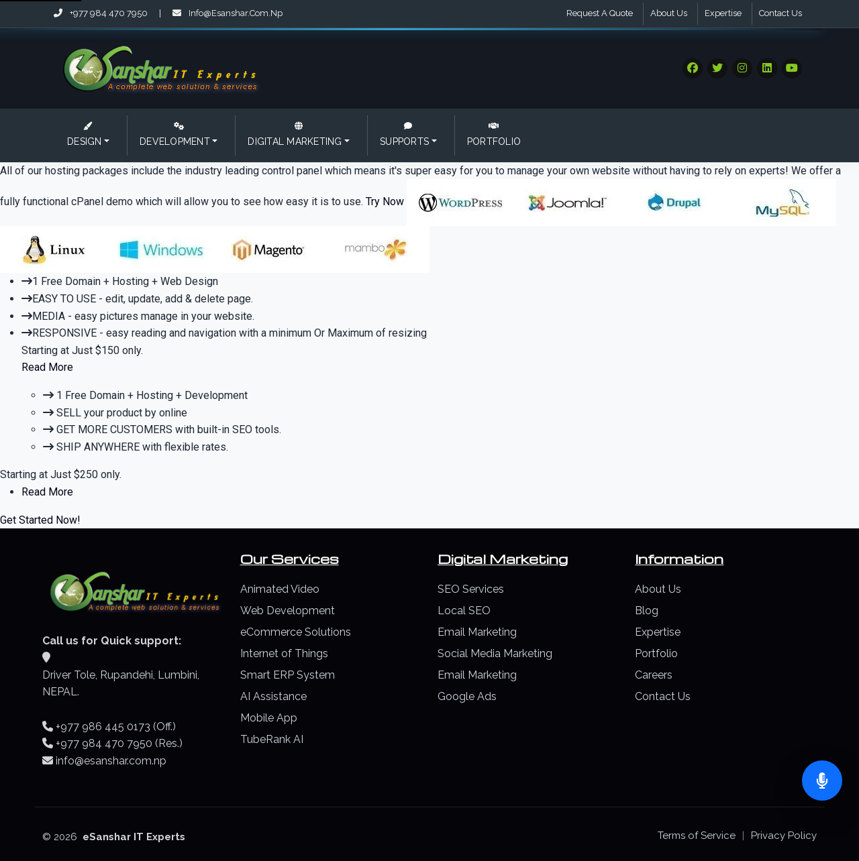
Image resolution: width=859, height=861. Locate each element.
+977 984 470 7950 (102, 13)
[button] (88, 135)
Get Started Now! (40, 520)
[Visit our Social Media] (693, 68)
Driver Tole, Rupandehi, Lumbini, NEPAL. (120, 684)
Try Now (386, 202)
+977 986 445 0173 (103, 726)
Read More (47, 367)
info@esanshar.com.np (227, 13)
